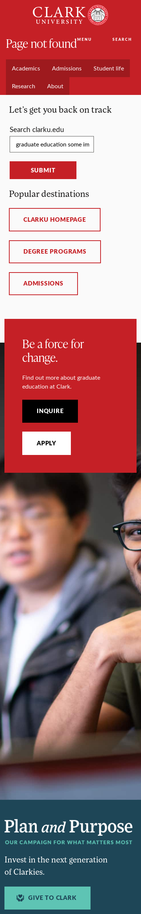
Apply (46, 443)
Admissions (43, 283)
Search (122, 39)
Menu (84, 39)
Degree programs (54, 251)
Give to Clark (45, 898)
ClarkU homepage (54, 219)
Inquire (50, 411)
